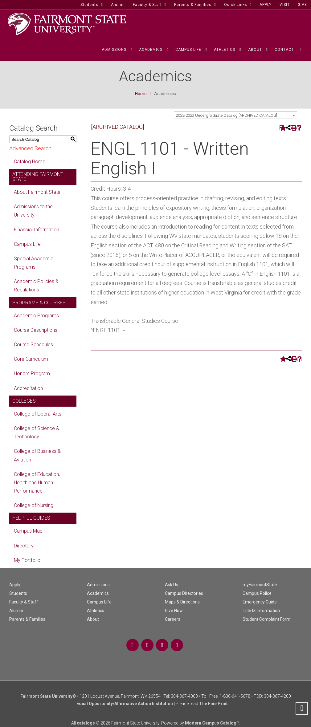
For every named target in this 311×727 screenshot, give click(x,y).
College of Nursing (33, 505)
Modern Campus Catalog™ (212, 723)
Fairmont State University (46, 696)
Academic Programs (36, 316)
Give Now (174, 610)
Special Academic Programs (33, 263)
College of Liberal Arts (37, 414)
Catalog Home (29, 161)
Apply (14, 584)
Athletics (95, 610)
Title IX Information (261, 610)
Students (18, 593)
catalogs (86, 723)
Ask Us (171, 584)
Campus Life (27, 244)
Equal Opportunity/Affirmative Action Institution (124, 703)
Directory (24, 546)
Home (141, 93)
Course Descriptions (35, 330)
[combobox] (235, 115)
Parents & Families (27, 619)
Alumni (16, 610)
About (93, 619)
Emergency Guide (260, 601)
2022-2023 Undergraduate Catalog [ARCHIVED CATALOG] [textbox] (226, 115)
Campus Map (28, 531)
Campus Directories (184, 593)
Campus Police (257, 593)
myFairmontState (260, 584)
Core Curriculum (31, 359)
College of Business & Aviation (37, 455)
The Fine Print (213, 703)
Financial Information (36, 230)
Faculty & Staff (23, 601)
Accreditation (28, 388)
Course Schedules (33, 344)
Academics (98, 593)
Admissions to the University (33, 211)
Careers (172, 619)
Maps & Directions (182, 601)
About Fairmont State (37, 192)
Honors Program (32, 373)
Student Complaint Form (266, 619)
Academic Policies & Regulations (36, 285)
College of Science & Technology (36, 432)
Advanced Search (30, 148)
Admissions (98, 584)
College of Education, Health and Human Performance (37, 482)
